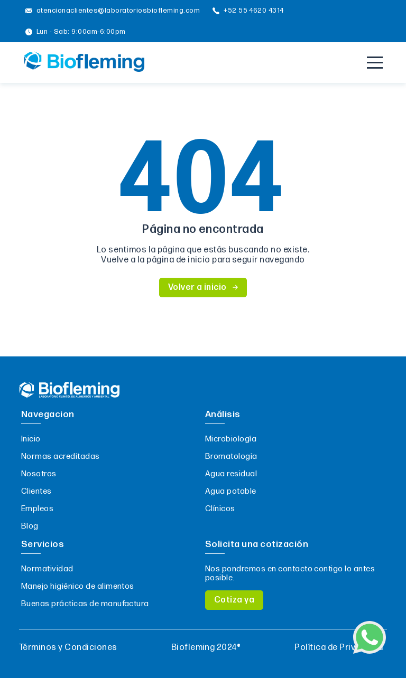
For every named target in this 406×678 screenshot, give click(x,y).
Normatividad (47, 568)
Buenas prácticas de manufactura (85, 603)
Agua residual (231, 473)
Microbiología (230, 439)
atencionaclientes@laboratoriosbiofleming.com (112, 10)
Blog (30, 526)
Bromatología (231, 456)
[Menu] (375, 62)
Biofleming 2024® (206, 648)
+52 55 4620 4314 (248, 10)
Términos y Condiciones (68, 648)
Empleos (37, 508)
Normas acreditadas (60, 456)
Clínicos (220, 508)
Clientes (36, 491)
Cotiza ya (234, 600)
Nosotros (39, 473)
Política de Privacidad (338, 648)
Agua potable (230, 491)
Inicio (31, 439)
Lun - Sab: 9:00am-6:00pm (75, 31)
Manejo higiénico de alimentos (77, 586)
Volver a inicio (203, 287)
